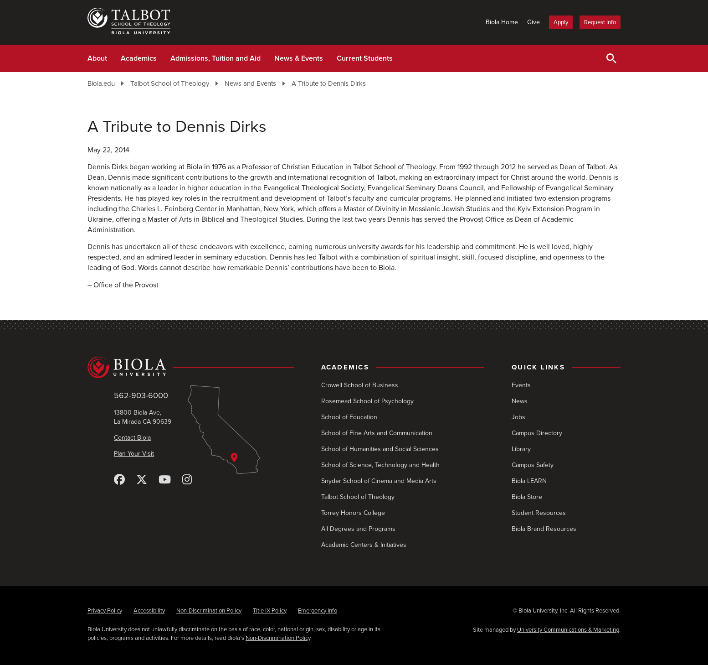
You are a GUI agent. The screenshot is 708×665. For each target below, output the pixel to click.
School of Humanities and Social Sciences (380, 449)
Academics (139, 58)
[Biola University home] (190, 368)
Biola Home (502, 22)
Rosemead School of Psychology (367, 401)
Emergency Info (317, 610)
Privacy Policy (104, 610)
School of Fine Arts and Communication (376, 433)
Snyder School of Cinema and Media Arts (378, 481)
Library (521, 449)
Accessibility (149, 610)
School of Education (349, 417)
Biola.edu (101, 83)
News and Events (250, 83)
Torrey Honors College (353, 513)
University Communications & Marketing (568, 630)
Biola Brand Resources (544, 529)
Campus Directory (537, 433)
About (97, 58)
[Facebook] (119, 480)
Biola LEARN (529, 481)
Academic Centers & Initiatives (363, 545)
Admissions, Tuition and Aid (215, 58)
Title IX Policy (270, 610)
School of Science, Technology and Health (380, 465)
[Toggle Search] (611, 58)
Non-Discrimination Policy (208, 610)
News (520, 401)
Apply (561, 22)
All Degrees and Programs (358, 529)
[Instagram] (187, 480)
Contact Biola (132, 438)
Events (521, 385)
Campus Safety (533, 465)
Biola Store (527, 497)
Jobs (518, 417)
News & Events (298, 58)
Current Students (365, 58)
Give (533, 22)
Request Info (600, 22)
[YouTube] (165, 480)
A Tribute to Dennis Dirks (329, 83)
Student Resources (539, 513)
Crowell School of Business (359, 385)
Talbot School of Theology (169, 83)
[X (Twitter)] (141, 480)
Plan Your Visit (134, 453)
